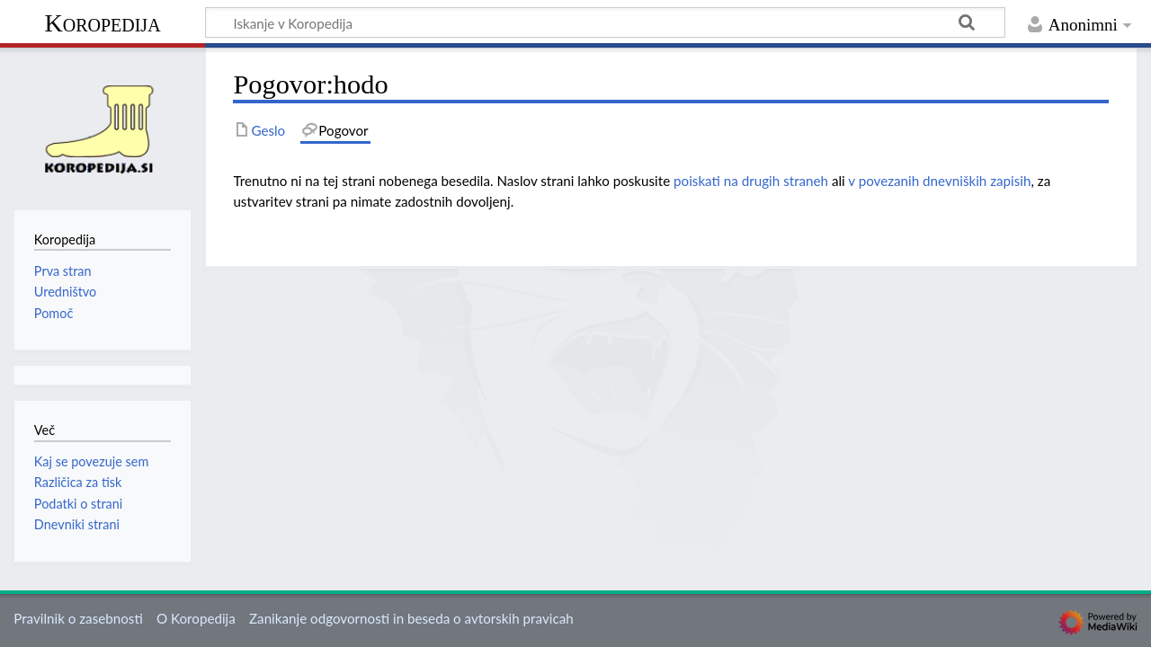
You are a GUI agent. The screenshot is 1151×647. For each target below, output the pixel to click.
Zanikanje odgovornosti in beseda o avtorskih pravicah (411, 618)
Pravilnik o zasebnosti (78, 618)
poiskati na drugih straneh (751, 181)
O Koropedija (196, 618)
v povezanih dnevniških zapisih (939, 181)
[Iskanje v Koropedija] (605, 22)
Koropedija (102, 23)
